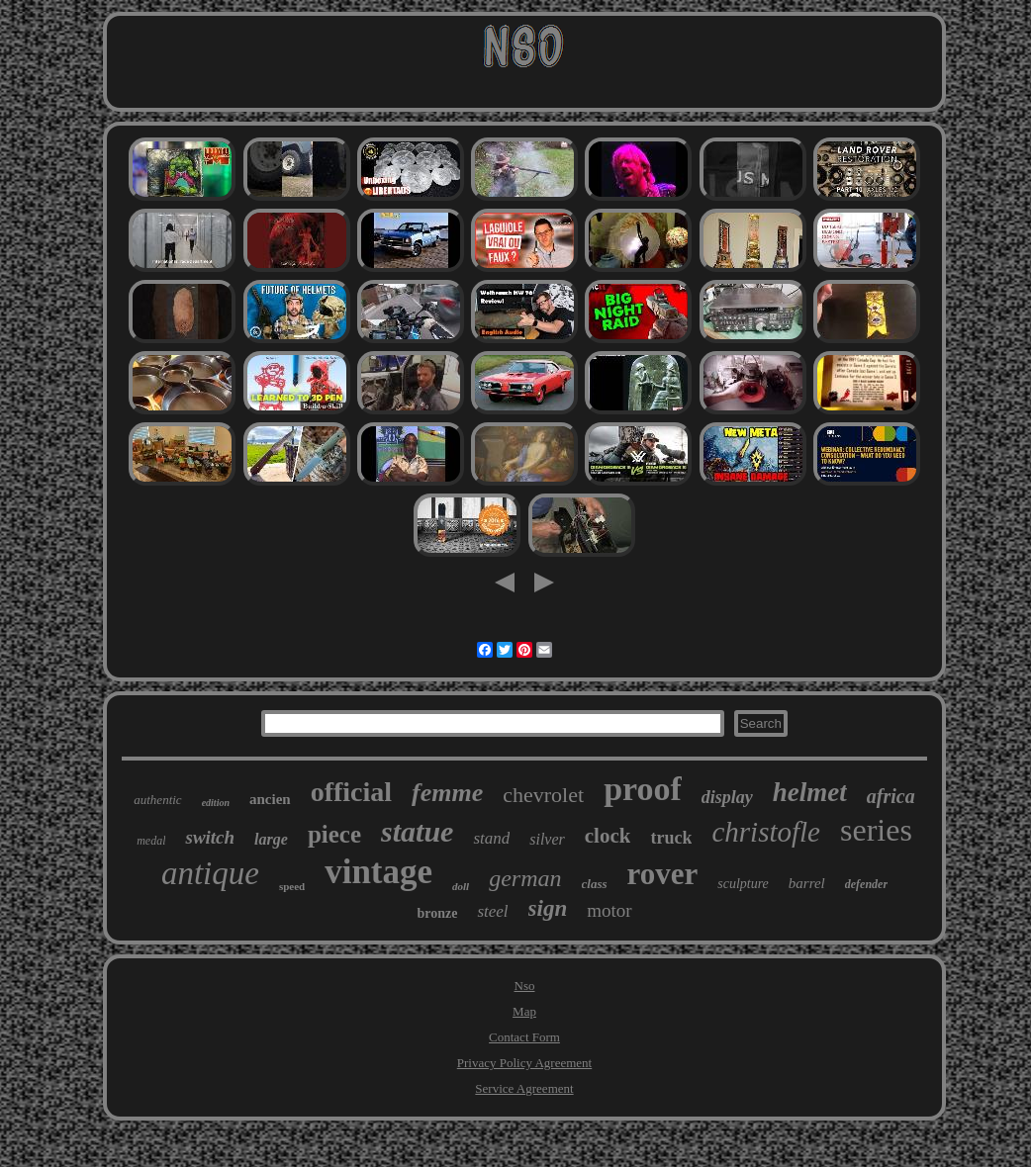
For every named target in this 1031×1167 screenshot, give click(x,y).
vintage (378, 872)
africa (891, 796)
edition (216, 802)
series (876, 830)
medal (151, 841)
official (351, 791)
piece (334, 834)
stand (491, 838)
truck (671, 838)
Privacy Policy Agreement (524, 1062)
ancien (270, 799)
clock (608, 836)
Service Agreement (524, 1088)
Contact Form (524, 1037)
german (525, 878)
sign (548, 908)
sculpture (743, 883)
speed (292, 886)
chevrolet (543, 794)
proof (643, 788)
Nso (525, 985)
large (271, 839)
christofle (765, 832)
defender (866, 884)
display (727, 797)
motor (609, 910)
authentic (157, 799)
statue (417, 831)
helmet (810, 792)
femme (447, 792)
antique (210, 873)
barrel (807, 883)
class (595, 883)
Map (524, 1011)
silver (547, 839)
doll (460, 886)
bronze (437, 913)
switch (209, 837)
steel (492, 911)
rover (663, 873)
